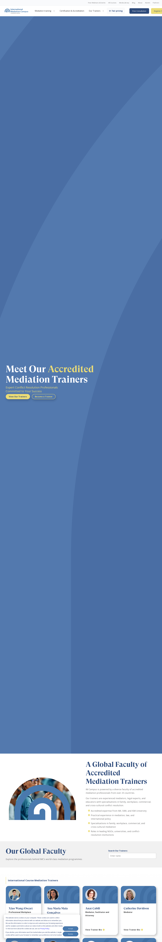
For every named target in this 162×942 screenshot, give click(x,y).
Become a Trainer (44, 396)
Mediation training (43, 11)
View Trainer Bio (93, 929)
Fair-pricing (116, 11)
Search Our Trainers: (118, 850)
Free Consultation (139, 11)
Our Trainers (94, 11)
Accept (70, 929)
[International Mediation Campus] (16, 11)
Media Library (124, 3)
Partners (156, 3)
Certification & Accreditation (72, 11)
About (140, 3)
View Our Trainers (18, 396)
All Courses (112, 3)
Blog (133, 3)
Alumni (147, 3)
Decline (70, 934)
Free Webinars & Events (96, 3)
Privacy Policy (44, 929)
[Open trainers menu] (103, 11)
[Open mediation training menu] (54, 11)
